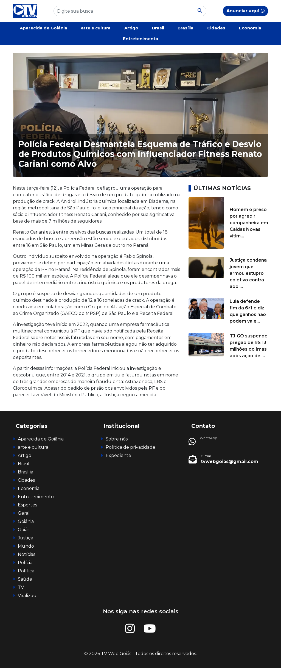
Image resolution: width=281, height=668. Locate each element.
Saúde (25, 579)
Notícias (26, 554)
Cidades (216, 28)
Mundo (26, 546)
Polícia (25, 562)
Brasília (185, 28)
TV (21, 587)
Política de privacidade (130, 447)
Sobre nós (117, 439)
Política (26, 570)
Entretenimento (140, 38)
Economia (250, 28)
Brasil (158, 28)
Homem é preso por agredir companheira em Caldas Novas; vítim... (249, 223)
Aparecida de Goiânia (43, 28)
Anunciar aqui (245, 10)
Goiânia (26, 521)
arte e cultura (96, 28)
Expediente (118, 455)
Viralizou (27, 595)
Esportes (27, 505)
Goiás (23, 529)
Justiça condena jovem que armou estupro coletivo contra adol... (248, 273)
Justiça (25, 538)
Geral (24, 513)
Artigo (131, 28)
